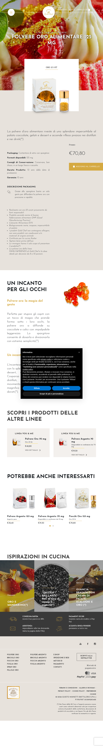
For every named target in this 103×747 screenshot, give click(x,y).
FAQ (42, 631)
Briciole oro (13, 658)
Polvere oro (13, 655)
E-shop (56, 655)
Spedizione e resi (61, 658)
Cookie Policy (78, 691)
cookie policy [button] (28, 369)
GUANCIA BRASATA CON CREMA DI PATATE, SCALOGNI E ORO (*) (85, 597)
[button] (50, 526)
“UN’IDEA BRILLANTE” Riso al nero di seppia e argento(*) (50, 598)
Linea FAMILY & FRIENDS (51, 32)
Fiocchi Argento (38, 661)
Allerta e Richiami (87, 688)
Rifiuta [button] (37, 388)
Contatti (57, 667)
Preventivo (62, 9)
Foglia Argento (37, 664)
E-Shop (72, 9)
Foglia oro (12, 664)
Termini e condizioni (68, 688)
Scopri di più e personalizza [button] (51, 394)
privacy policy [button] (46, 359)
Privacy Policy (64, 691)
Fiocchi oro (12, 661)
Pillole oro (13, 670)
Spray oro (11, 667)
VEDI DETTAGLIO (31, 450)
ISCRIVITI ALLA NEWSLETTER (86, 657)
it (95, 10)
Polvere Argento (38, 655)
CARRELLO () (82, 10)
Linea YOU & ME (24, 434)
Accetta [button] (66, 388)
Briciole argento (38, 658)
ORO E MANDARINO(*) (17, 603)
